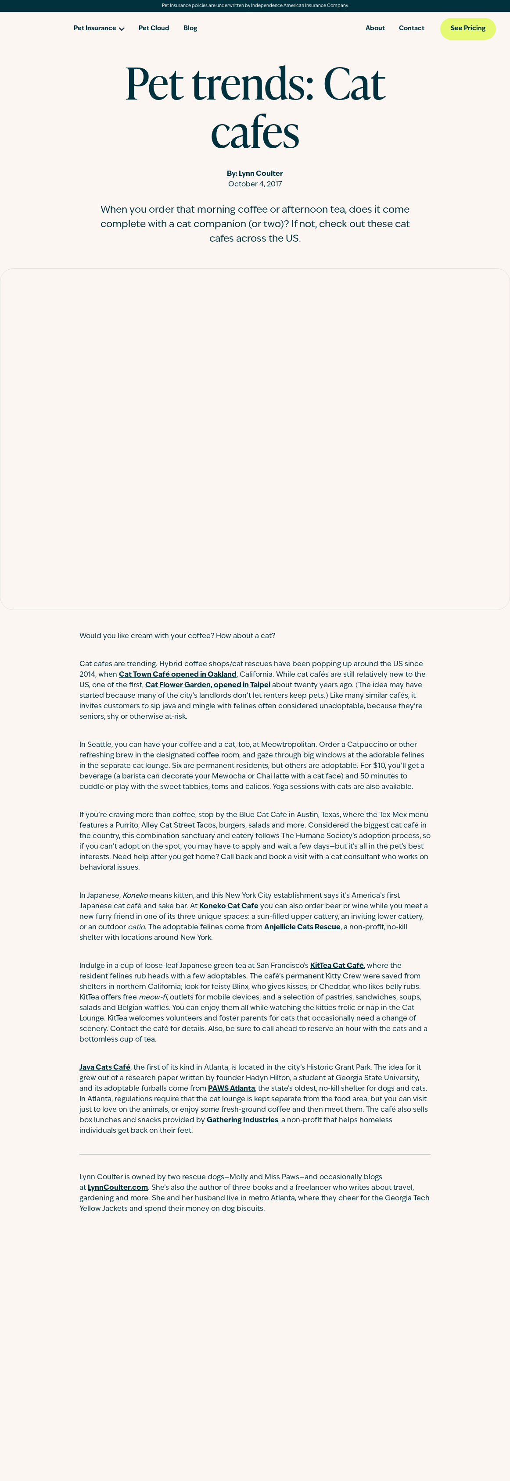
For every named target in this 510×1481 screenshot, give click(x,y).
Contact (411, 28)
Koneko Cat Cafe (229, 906)
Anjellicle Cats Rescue (302, 927)
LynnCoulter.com (118, 1188)
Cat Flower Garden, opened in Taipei (207, 685)
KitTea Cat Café (337, 966)
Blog (190, 28)
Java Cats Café (104, 1067)
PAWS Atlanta (231, 1088)
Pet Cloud (154, 28)
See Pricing (468, 28)
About (375, 28)
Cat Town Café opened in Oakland (178, 674)
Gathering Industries (242, 1120)
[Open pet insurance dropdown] (99, 26)
